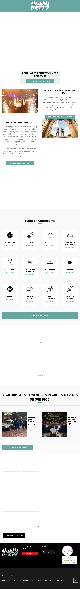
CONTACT (39, 581)
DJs (9, 581)
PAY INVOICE (48, 581)
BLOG (33, 581)
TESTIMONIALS (25, 581)
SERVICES (15, 581)
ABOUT (4, 581)
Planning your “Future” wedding (31, 421)
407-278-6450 (58, 581)
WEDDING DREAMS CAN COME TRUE (72, 421)
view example (30, 245)
